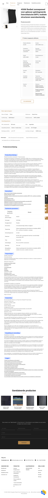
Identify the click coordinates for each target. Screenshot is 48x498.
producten (40, 470)
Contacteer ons (4, 474)
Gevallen (39, 474)
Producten (12, 3)
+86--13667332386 (40, 460)
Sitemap (39, 476)
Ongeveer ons (19, 3)
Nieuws (39, 472)
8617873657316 (29, 460)
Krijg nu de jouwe (7, 294)
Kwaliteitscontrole (36, 3)
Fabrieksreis (27, 3)
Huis (7, 3)
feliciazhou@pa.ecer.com (16, 460)
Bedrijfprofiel (3, 468)
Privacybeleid (24, 493)
